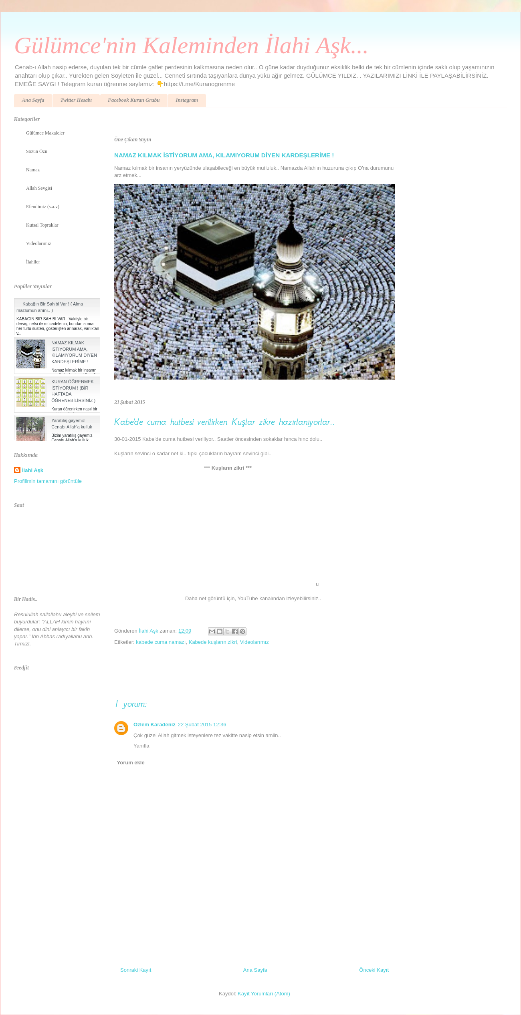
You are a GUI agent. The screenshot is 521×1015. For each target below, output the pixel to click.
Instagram (187, 100)
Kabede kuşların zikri (213, 642)
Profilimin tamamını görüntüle (48, 481)
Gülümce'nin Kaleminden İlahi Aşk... (191, 45)
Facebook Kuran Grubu (134, 100)
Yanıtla (141, 746)
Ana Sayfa (33, 100)
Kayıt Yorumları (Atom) (264, 994)
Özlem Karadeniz (154, 725)
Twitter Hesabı (76, 100)
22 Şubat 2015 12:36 (202, 725)
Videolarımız (254, 642)
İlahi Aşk (32, 470)
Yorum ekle (131, 763)
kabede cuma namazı (161, 642)
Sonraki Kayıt (135, 970)
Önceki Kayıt (374, 970)
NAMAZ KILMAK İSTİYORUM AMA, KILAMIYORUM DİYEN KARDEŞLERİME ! (224, 155)
